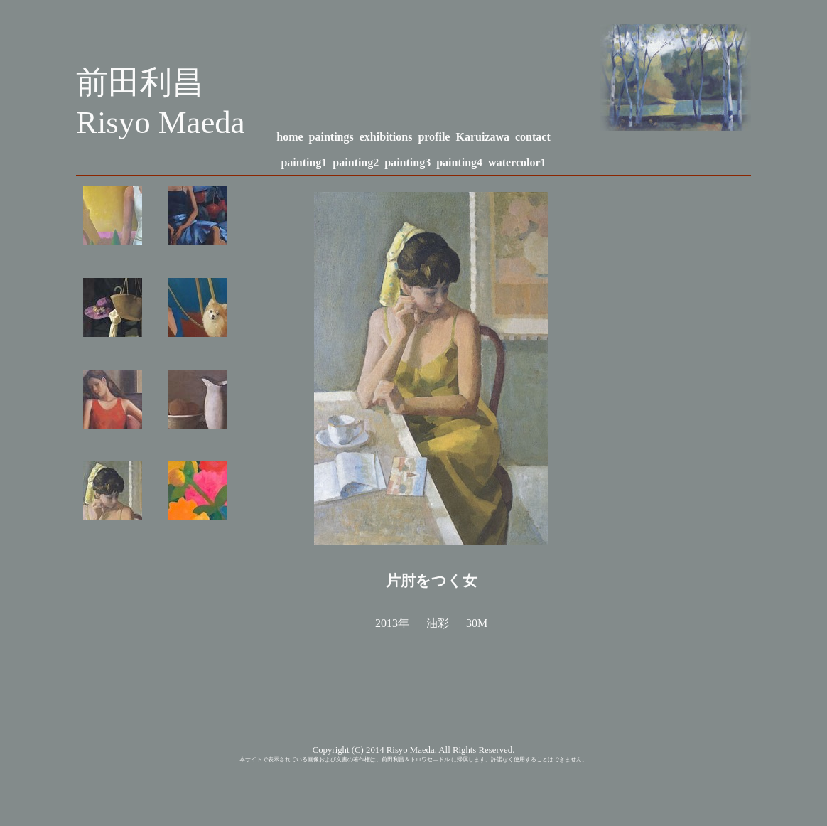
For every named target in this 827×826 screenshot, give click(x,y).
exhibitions (386, 137)
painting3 (407, 162)
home (289, 137)
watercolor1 (517, 162)
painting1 (304, 162)
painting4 (459, 162)
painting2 (356, 162)
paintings (331, 137)
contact (533, 137)
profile (434, 137)
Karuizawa (482, 137)
